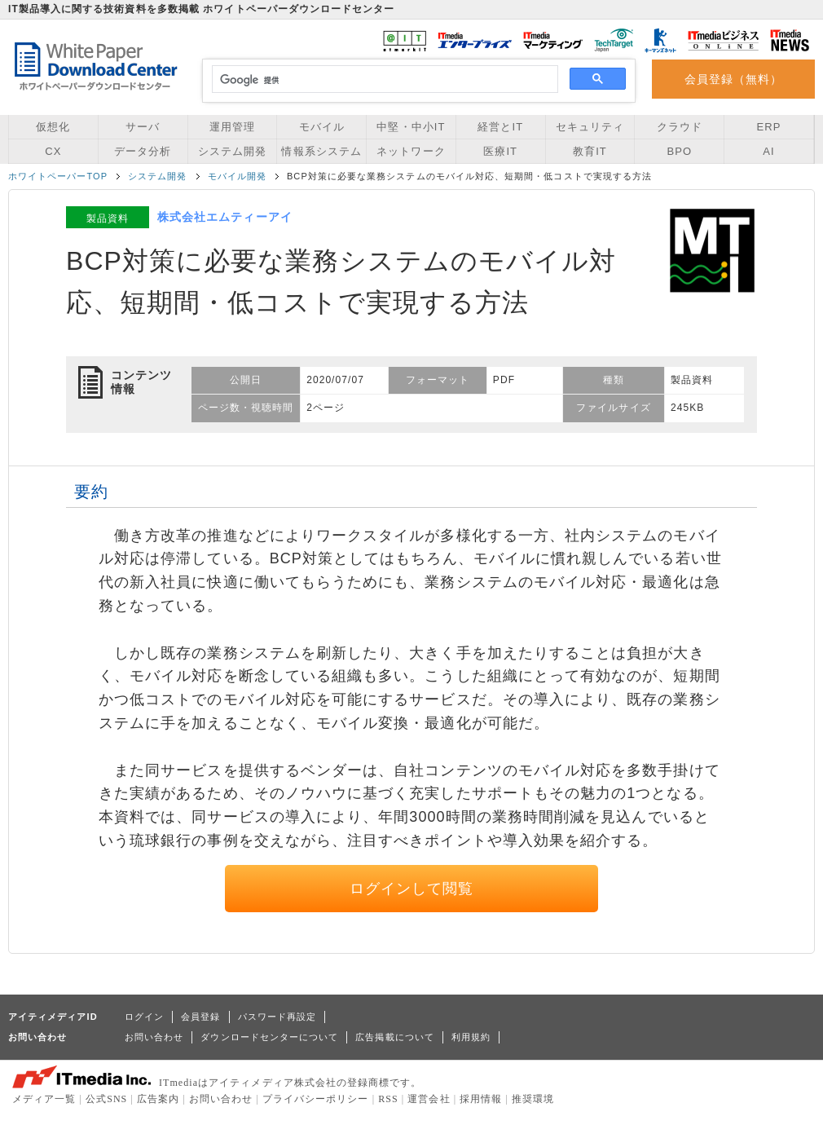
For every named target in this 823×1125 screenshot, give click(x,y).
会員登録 (200, 1016)
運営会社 (428, 1099)
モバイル (322, 127)
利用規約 (471, 1037)
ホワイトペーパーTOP (58, 176)
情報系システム (321, 151)
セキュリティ (590, 127)
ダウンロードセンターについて (269, 1037)
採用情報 (481, 1099)
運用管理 (232, 127)
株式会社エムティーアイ (225, 216)
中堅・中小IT (410, 127)
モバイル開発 (237, 176)
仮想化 (53, 127)
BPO (679, 151)
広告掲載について (394, 1037)
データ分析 (142, 151)
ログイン (144, 1016)
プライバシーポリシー (315, 1099)
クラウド (679, 127)
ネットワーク (410, 151)
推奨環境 (533, 1099)
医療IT (500, 151)
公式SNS (106, 1099)
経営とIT (500, 127)
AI (768, 151)
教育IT (590, 151)
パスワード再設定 (277, 1016)
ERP (769, 127)
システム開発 (232, 151)
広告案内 (158, 1099)
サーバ (142, 127)
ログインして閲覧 (412, 888)
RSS (388, 1099)
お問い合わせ (154, 1037)
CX (53, 151)
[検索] (382, 80)
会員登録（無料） (733, 79)
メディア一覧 (44, 1099)
